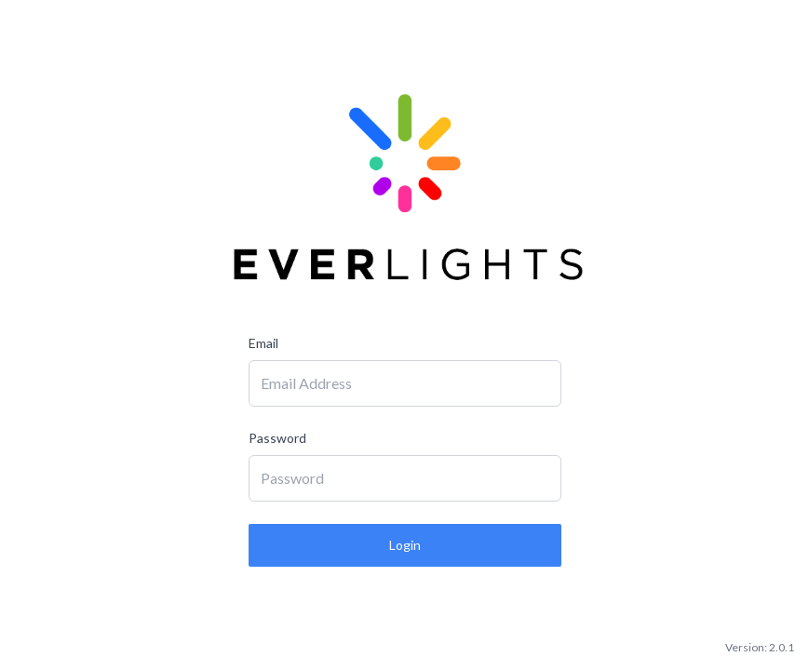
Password (277, 438)
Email (263, 343)
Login (405, 545)
